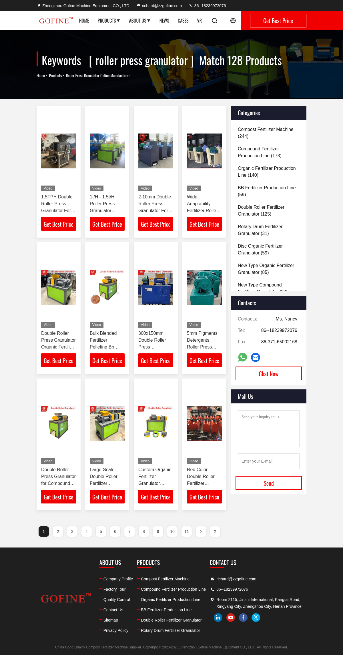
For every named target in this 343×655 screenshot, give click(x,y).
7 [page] (129, 531)
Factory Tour (114, 589)
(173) (260, 152)
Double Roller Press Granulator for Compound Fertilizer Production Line (58, 483)
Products (109, 20)
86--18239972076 (207, 5)
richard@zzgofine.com (159, 5)
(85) (266, 269)
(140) (267, 172)
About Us (140, 20)
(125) (261, 210)
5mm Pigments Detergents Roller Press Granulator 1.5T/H (202, 347)
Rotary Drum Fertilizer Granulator (170, 630)
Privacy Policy (115, 630)
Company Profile (118, 579)
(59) (267, 191)
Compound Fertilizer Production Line (173, 589)
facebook (243, 617)
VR (199, 20)
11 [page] (186, 531)
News (164, 20)
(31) (260, 230)
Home (84, 20)
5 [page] (101, 531)
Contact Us (113, 610)
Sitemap (110, 620)
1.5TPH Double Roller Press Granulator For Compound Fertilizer (56, 210)
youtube (230, 617)
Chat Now (269, 373)
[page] (201, 531)
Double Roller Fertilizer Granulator (171, 620)
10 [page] (172, 531)
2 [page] (58, 531)
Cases (183, 20)
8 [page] (144, 531)
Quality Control (116, 599)
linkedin (218, 617)
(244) (266, 133)
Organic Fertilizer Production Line (170, 599)
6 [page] (115, 531)
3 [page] (72, 531)
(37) (263, 288)
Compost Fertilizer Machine (165, 579)
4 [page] (86, 531)
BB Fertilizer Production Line (166, 610)
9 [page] (158, 531)
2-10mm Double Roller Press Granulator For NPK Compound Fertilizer (155, 210)
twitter (256, 617)
